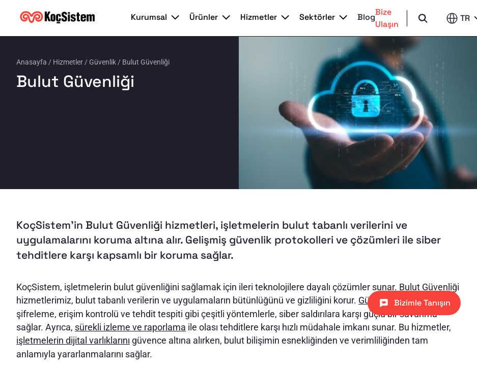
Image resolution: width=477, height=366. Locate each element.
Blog (366, 17)
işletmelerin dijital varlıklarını (73, 340)
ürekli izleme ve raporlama (132, 327)
